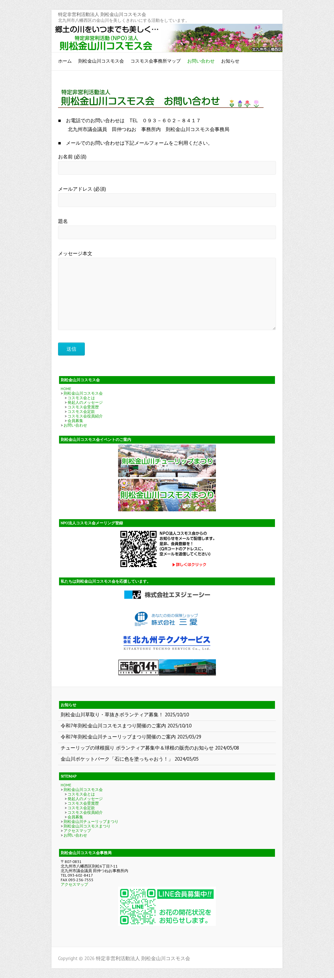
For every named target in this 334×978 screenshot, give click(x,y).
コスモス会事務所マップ (155, 61)
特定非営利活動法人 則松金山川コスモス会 (102, 14)
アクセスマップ (77, 830)
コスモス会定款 (81, 411)
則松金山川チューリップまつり (91, 821)
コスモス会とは (81, 397)
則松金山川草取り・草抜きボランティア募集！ (112, 714)
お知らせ (230, 61)
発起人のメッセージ (85, 402)
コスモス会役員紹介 (85, 416)
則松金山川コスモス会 (101, 61)
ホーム (65, 61)
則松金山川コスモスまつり (87, 826)
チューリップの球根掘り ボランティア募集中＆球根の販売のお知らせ (137, 748)
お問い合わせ (201, 61)
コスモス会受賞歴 (83, 406)
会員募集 (75, 420)
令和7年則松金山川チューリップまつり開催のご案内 (118, 737)
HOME (66, 388)
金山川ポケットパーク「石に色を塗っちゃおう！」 (117, 759)
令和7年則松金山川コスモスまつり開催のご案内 (113, 726)
